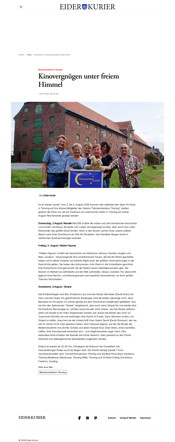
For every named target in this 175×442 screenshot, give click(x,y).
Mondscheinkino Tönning (53, 372)
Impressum (145, 418)
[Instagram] (87, 418)
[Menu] (21, 7)
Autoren (112, 418)
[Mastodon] (96, 418)
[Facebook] (79, 418)
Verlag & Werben (128, 418)
